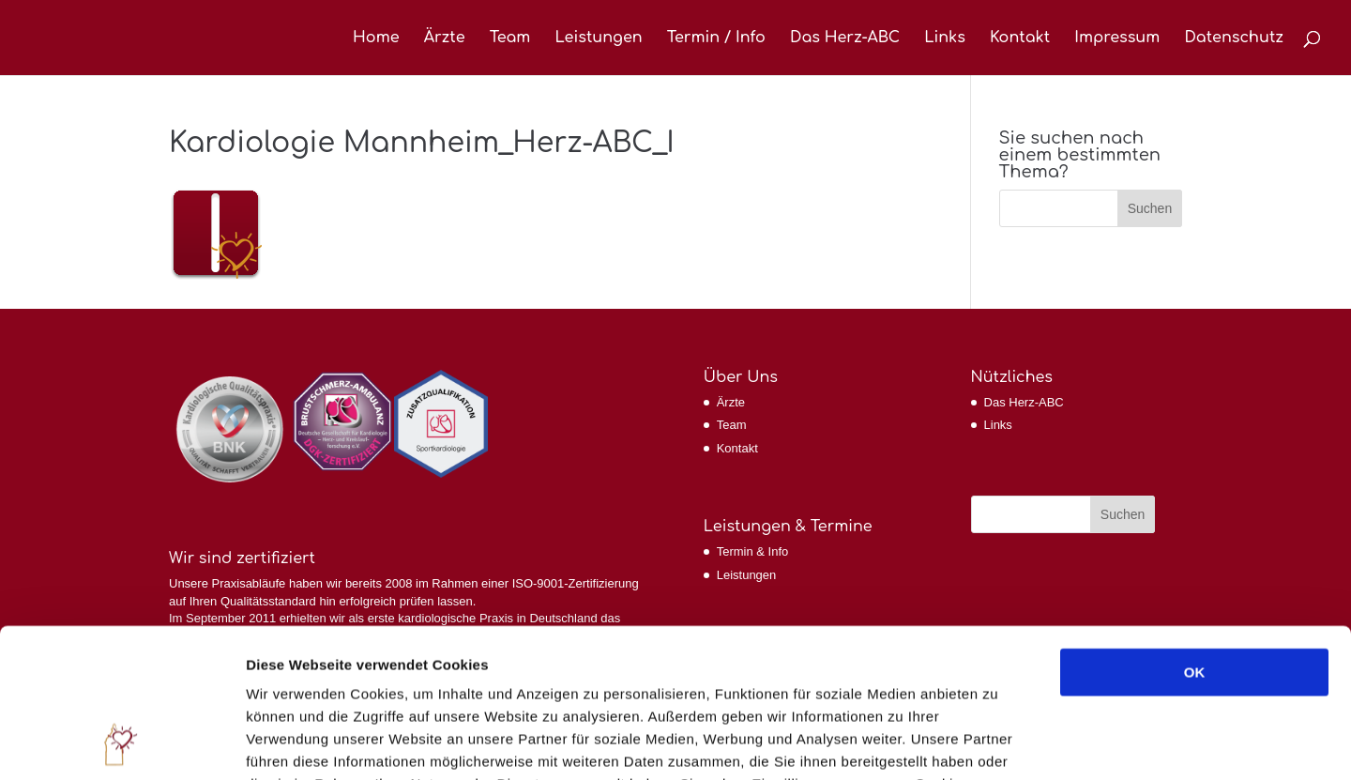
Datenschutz (1233, 38)
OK (1195, 533)
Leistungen (598, 38)
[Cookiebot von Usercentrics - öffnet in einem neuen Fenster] (121, 743)
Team (510, 38)
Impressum (1117, 38)
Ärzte (444, 38)
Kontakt (1020, 38)
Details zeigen (997, 743)
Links (944, 38)
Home (376, 38)
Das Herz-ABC (845, 38)
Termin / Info (716, 38)
